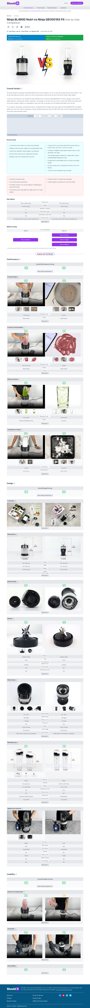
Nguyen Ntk (35, 31)
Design (52, 116)
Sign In (66, 3)
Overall (37, 116)
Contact (9, 998)
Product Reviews (29, 7)
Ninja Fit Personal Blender (54, 36)
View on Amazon (25, 239)
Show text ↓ (45, 321)
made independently (36, 11)
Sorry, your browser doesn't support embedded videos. (25, 294)
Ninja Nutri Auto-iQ (14, 36)
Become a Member (77, 3)
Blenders (9, 15)
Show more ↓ (45, 221)
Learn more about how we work (64, 989)
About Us (10, 995)
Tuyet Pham (24, 31)
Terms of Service (38, 995)
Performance (45, 116)
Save (27, 27)
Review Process (11, 1001)
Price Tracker (41, 7)
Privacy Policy (37, 998)
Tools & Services (52, 7)
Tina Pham (12, 31)
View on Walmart (64, 244)
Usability (59, 116)
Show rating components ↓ (45, 271)
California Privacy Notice (40, 1001)
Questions (63, 7)
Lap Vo (18, 31)
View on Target (64, 239)
